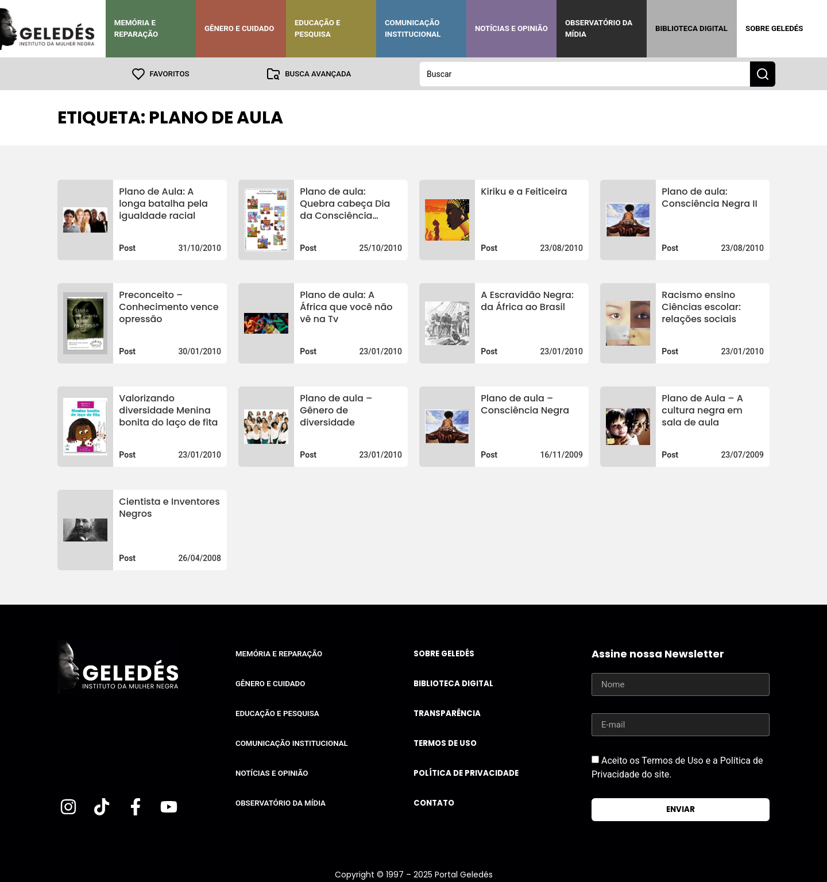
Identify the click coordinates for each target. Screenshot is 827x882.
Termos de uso (445, 742)
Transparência (447, 712)
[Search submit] (762, 73)
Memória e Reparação (136, 28)
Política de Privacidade (466, 772)
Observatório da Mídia (598, 28)
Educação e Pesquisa (318, 28)
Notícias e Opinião (511, 28)
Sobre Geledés (774, 28)
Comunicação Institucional (413, 28)
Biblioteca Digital (691, 28)
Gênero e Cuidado (239, 28)
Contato (433, 802)
